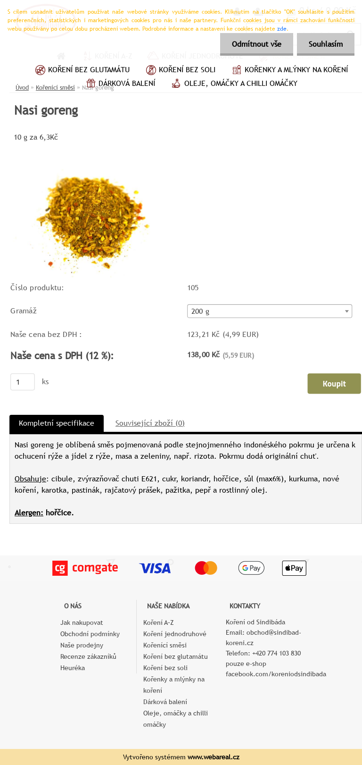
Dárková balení (119, 84)
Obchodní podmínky (90, 634)
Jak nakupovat (81, 622)
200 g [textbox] (200, 311)
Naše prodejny (81, 645)
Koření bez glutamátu (81, 70)
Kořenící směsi (165, 645)
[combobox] (270, 311)
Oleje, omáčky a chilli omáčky (233, 84)
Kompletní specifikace (56, 423)
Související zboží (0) (150, 423)
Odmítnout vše (256, 44)
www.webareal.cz (213, 757)
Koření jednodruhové (174, 634)
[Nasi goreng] (99, 147)
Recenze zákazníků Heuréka (88, 662)
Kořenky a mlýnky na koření (289, 70)
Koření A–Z (158, 622)
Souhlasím (326, 44)
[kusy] (22, 381)
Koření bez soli (179, 70)
